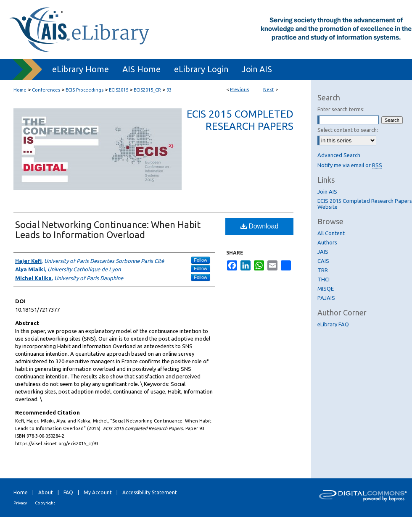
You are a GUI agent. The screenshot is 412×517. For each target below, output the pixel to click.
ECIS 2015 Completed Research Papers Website (364, 204)
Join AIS (327, 191)
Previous (239, 89)
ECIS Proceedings (84, 89)
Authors (327, 242)
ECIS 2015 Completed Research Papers (240, 120)
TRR (322, 270)
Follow (200, 259)
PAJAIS (326, 298)
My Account (98, 492)
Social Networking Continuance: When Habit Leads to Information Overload (108, 229)
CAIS (323, 261)
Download (259, 226)
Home (19, 89)
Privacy (20, 503)
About (45, 492)
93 (169, 89)
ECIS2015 (118, 89)
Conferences (46, 89)
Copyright (45, 503)
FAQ (68, 492)
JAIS (322, 252)
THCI (323, 279)
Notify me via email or (349, 165)
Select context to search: (347, 130)
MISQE (325, 288)
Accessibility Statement (149, 492)
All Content (331, 233)
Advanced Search (338, 155)
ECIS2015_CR (147, 89)
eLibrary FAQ (333, 324)
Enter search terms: (340, 109)
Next (268, 89)
